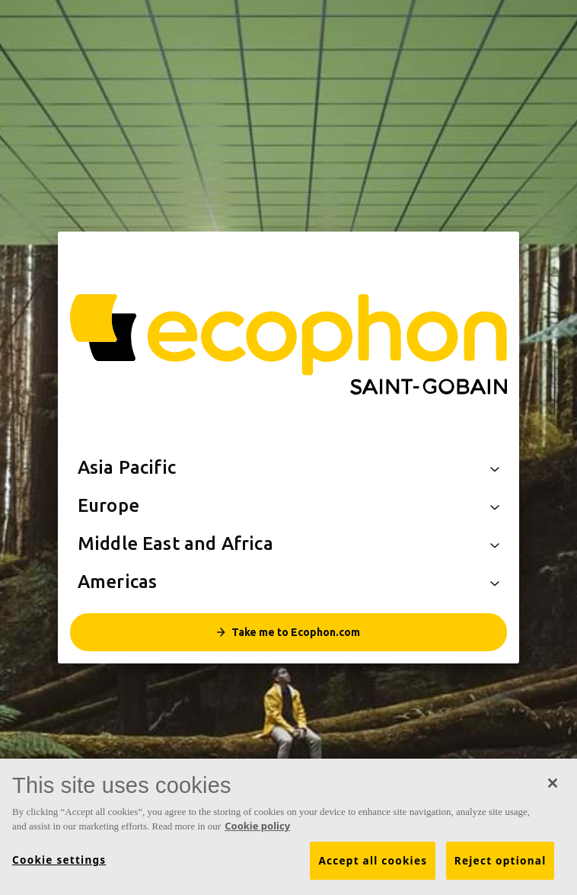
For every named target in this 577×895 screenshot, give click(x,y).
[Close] (552, 783)
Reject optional (500, 861)
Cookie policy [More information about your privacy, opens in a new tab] (257, 826)
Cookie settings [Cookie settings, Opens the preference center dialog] (59, 860)
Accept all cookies (372, 861)
